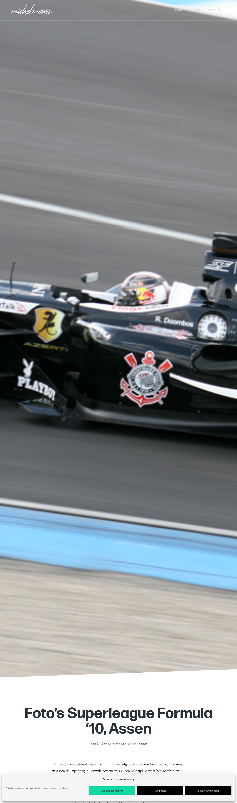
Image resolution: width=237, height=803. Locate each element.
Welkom (181, 10)
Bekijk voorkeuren (208, 790)
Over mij (214, 10)
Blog (198, 10)
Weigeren (160, 790)
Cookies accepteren (112, 790)
